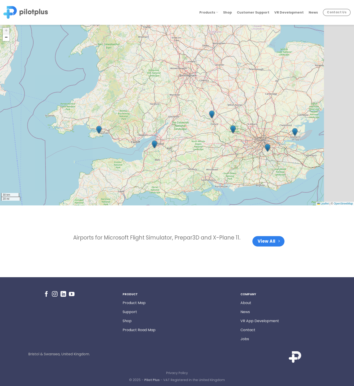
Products (208, 12)
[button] (99, 130)
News (313, 12)
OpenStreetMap (343, 203)
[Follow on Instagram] (55, 294)
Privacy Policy (177, 373)
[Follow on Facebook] (46, 294)
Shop (227, 12)
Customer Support (253, 12)
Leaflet (323, 203)
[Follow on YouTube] (72, 294)
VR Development (289, 12)
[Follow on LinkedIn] (63, 294)
